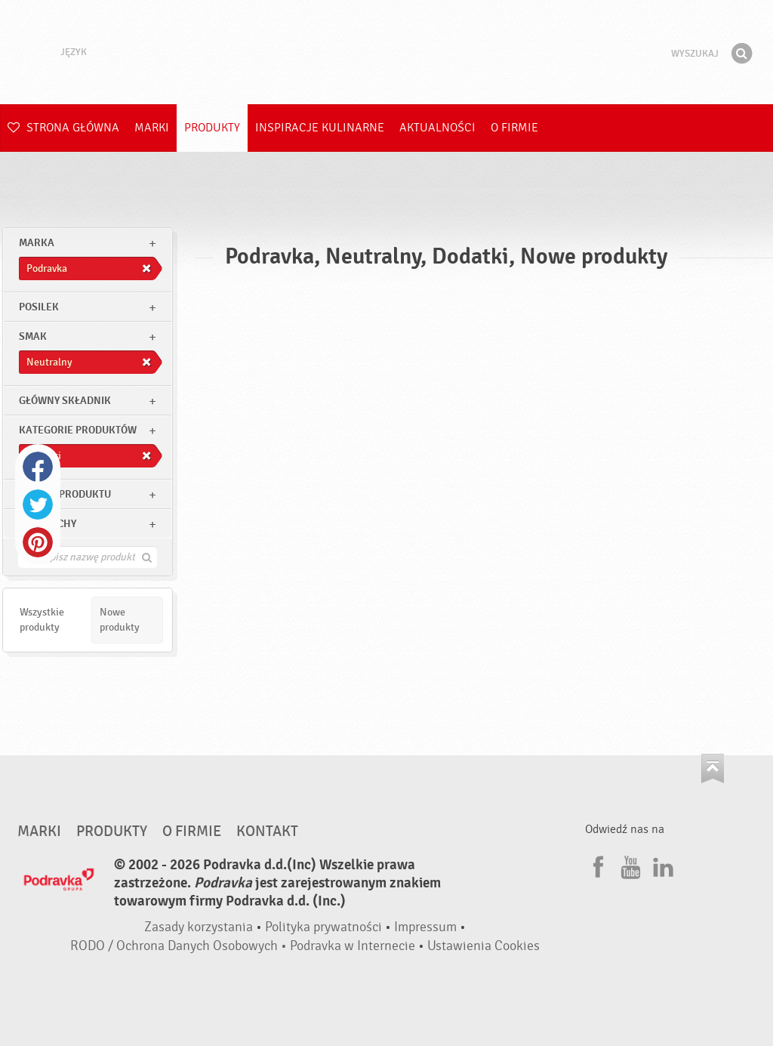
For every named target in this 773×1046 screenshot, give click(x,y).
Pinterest (38, 542)
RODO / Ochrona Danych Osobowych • (180, 946)
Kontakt (267, 831)
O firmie (514, 127)
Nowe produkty (120, 620)
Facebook (38, 467)
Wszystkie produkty (42, 620)
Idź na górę (712, 768)
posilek (39, 307)
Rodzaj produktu (65, 494)
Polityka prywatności (323, 927)
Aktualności (437, 127)
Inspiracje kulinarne (319, 127)
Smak (33, 336)
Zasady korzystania (198, 927)
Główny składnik (65, 400)
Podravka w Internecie (352, 946)
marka (36, 242)
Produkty (212, 127)
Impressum (425, 927)
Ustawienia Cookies (483, 946)
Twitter (38, 504)
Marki (151, 127)
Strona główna (63, 127)
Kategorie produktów (78, 430)
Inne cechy (47, 523)
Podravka (386, 52)
